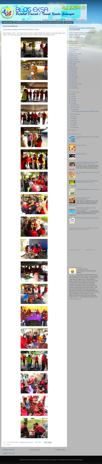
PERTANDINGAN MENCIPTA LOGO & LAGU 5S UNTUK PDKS (86, 208)
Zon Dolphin (72, 71)
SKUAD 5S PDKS (83, 269)
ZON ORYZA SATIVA (74, 84)
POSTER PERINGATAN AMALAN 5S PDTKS (87, 189)
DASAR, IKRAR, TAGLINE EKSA (52, 22)
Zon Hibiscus (72, 76)
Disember (74, 105)
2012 (72, 103)
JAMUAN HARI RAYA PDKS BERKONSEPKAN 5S (83, 198)
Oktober (74, 109)
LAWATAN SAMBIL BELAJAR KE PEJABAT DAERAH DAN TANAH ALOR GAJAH (87, 163)
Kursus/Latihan (73, 49)
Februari (74, 127)
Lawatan (71, 51)
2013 (72, 100)
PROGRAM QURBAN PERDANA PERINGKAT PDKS (21, 29)
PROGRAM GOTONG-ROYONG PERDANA (87, 218)
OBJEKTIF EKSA (35, 22)
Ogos (73, 116)
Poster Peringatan (73, 61)
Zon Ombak (72, 82)
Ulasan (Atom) (11, 453)
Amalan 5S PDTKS (81, 145)
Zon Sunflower (72, 88)
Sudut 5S (71, 65)
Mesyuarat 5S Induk (74, 53)
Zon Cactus (72, 69)
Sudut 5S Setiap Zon (81, 153)
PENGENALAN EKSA (21, 22)
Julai (73, 118)
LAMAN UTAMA (7, 22)
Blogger (81, 459)
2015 (72, 96)
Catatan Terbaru (8, 450)
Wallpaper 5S (72, 67)
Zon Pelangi (72, 86)
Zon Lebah (72, 80)
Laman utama (35, 450)
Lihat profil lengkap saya (75, 299)
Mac (73, 125)
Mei (73, 120)
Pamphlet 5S (72, 55)
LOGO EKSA (68, 22)
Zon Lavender (72, 78)
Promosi (8, 444)
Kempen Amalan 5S (74, 47)
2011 (72, 130)
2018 (72, 94)
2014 (72, 98)
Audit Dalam (72, 43)
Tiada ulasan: (38, 442)
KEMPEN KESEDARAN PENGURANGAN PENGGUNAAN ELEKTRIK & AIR (86, 181)
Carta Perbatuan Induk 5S (75, 45)
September (75, 114)
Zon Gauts (71, 74)
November (75, 107)
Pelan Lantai (72, 57)
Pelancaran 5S (73, 59)
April (73, 123)
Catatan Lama (60, 450)
